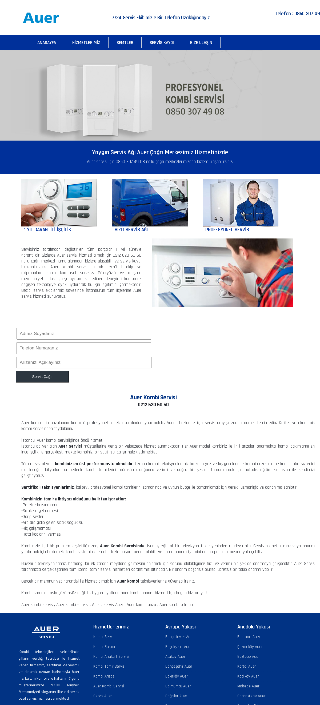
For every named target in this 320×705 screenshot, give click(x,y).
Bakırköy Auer (176, 676)
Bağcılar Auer (176, 696)
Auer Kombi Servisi (108, 686)
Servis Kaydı (162, 43)
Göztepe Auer (248, 656)
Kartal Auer (246, 666)
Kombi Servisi (104, 636)
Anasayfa (46, 43)
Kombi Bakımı (104, 646)
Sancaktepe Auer (251, 696)
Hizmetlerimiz (86, 43)
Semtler (125, 43)
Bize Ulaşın (201, 43)
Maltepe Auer (248, 686)
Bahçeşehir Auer (178, 666)
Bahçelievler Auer (179, 636)
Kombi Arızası (104, 676)
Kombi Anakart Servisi (111, 656)
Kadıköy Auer (248, 676)
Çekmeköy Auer (250, 646)
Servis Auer (102, 696)
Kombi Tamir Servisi (109, 666)
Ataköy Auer (175, 656)
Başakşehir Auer (178, 646)
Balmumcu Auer (178, 686)
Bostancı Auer (248, 636)
